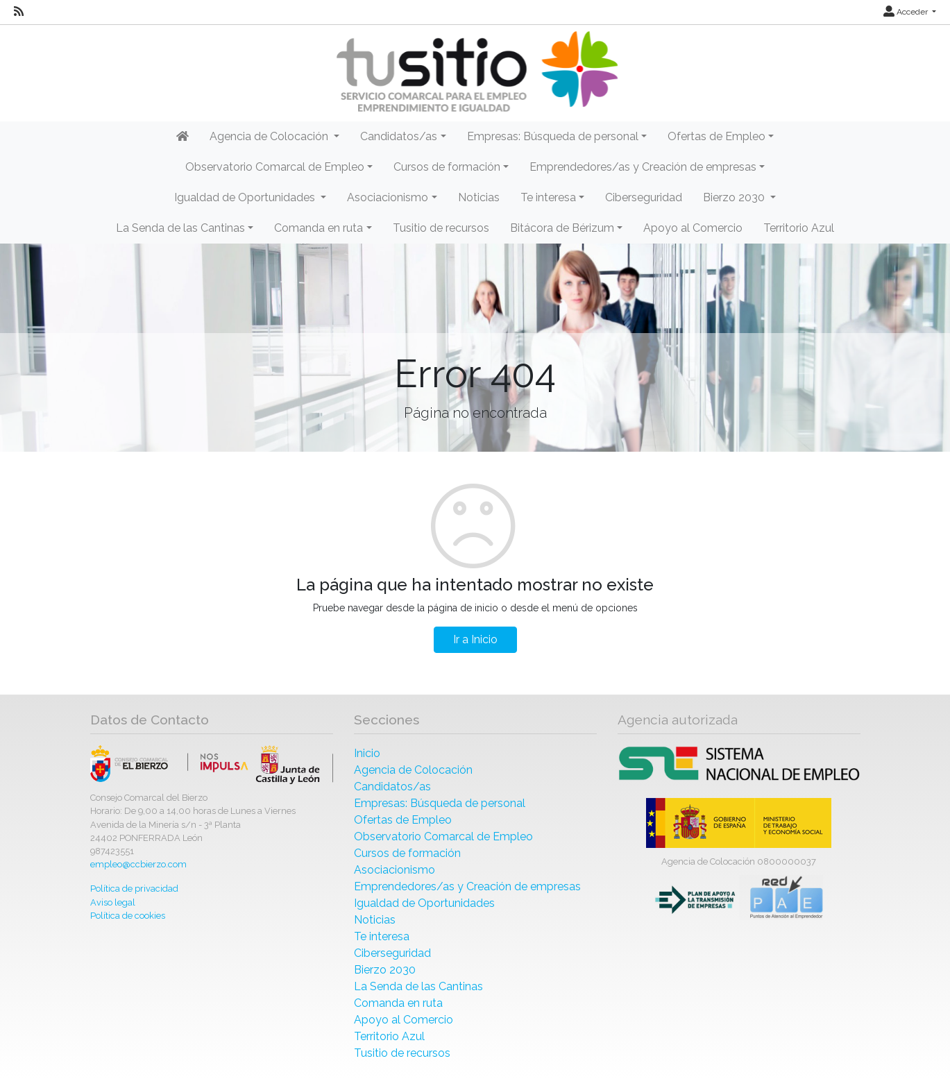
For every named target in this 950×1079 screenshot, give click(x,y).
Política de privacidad (134, 888)
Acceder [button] (906, 12)
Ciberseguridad (643, 197)
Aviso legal (112, 902)
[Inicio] (475, 71)
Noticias (479, 197)
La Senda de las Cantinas (418, 986)
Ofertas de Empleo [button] (716, 136)
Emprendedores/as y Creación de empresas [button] (642, 166)
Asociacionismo (394, 869)
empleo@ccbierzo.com (138, 864)
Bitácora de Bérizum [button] (562, 228)
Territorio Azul (798, 228)
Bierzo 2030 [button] (735, 197)
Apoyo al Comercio (693, 228)
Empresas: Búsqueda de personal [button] (552, 136)
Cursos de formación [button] (446, 166)
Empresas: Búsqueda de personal (439, 803)
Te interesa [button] (548, 197)
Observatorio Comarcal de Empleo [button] (274, 166)
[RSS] (19, 12)
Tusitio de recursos (441, 228)
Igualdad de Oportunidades (424, 903)
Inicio (367, 753)
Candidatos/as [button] (398, 136)
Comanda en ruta (398, 1003)
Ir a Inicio (475, 639)
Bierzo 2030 (385, 969)
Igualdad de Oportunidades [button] (246, 197)
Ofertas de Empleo (403, 819)
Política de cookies (127, 915)
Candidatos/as (392, 786)
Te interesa (381, 936)
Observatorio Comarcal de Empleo (443, 836)
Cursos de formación (407, 853)
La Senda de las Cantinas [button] (180, 228)
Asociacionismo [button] (387, 197)
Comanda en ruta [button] (318, 228)
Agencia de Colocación (413, 769)
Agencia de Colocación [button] (270, 136)
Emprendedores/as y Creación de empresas (467, 886)
